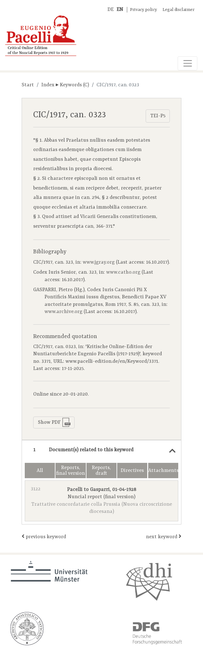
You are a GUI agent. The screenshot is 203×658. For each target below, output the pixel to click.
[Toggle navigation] (187, 63)
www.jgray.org (99, 262)
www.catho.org (123, 272)
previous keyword (44, 536)
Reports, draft (101, 470)
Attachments (163, 470)
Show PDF (54, 422)
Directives (132, 470)
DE (110, 10)
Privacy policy (143, 10)
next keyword (163, 536)
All (40, 470)
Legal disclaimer (179, 10)
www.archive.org (63, 312)
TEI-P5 (157, 116)
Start (28, 85)
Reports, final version (70, 470)
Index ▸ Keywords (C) (65, 85)
